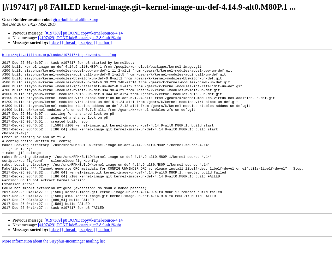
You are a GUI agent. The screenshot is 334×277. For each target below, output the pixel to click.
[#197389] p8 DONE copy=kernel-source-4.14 (84, 33)
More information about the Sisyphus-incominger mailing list (53, 272)
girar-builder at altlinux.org (75, 19)
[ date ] (55, 42)
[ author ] (104, 42)
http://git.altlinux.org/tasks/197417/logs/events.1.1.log (59, 55)
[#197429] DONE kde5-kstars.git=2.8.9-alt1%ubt (79, 38)
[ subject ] (87, 42)
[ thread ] (69, 42)
